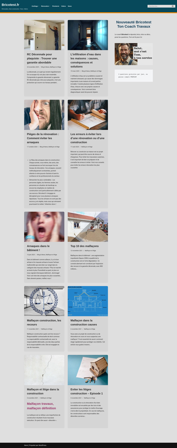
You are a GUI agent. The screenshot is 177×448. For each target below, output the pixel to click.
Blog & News (45, 67)
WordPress (42, 445)
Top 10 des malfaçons (85, 246)
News (69, 6)
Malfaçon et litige (55, 67)
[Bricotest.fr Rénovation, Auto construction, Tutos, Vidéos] (15, 6)
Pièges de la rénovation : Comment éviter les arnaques (43, 138)
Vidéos (63, 6)
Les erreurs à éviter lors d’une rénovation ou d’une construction (87, 138)
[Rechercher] (159, 6)
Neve (26, 445)
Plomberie (55, 6)
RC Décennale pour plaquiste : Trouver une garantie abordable (42, 58)
